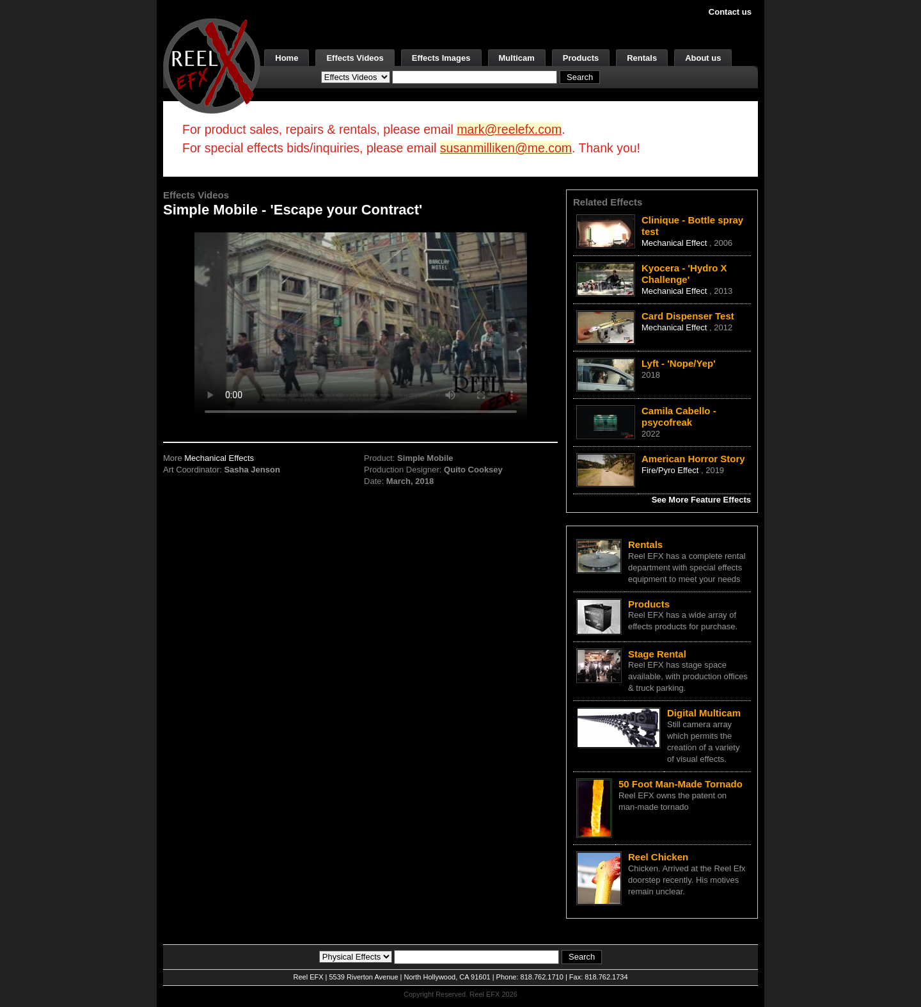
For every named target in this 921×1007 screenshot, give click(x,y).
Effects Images (441, 58)
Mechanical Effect (675, 243)
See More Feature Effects (701, 499)
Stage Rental (657, 654)
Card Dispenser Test (688, 315)
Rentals (642, 58)
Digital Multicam (704, 712)
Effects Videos (354, 58)
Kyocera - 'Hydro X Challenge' (684, 273)
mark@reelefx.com (509, 129)
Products (581, 58)
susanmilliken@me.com (506, 148)
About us (703, 58)
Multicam (517, 58)
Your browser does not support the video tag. (360, 325)
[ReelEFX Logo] (211, 65)
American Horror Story (693, 458)
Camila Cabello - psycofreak (679, 416)
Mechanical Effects (219, 458)
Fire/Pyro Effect (671, 470)
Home (286, 58)
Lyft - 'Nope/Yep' (679, 363)
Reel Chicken (658, 856)
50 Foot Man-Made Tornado (680, 783)
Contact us (730, 12)
